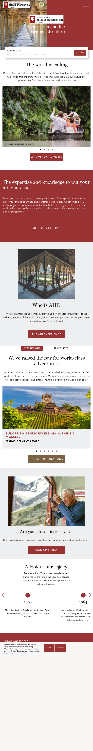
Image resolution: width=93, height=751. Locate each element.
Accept (49, 648)
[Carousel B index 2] (44, 451)
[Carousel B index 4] (52, 451)
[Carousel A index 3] (52, 149)
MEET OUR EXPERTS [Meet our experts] (46, 228)
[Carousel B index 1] (40, 451)
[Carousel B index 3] (48, 451)
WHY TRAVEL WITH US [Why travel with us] (46, 157)
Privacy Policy (32, 651)
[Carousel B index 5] (56, 451)
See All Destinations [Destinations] (46, 459)
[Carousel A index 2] (48, 149)
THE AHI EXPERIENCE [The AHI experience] (46, 334)
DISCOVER (80, 53)
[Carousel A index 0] (40, 149)
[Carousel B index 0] (36, 451)
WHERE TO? (14, 50)
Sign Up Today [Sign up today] (46, 550)
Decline (60, 648)
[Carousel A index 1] (44, 149)
